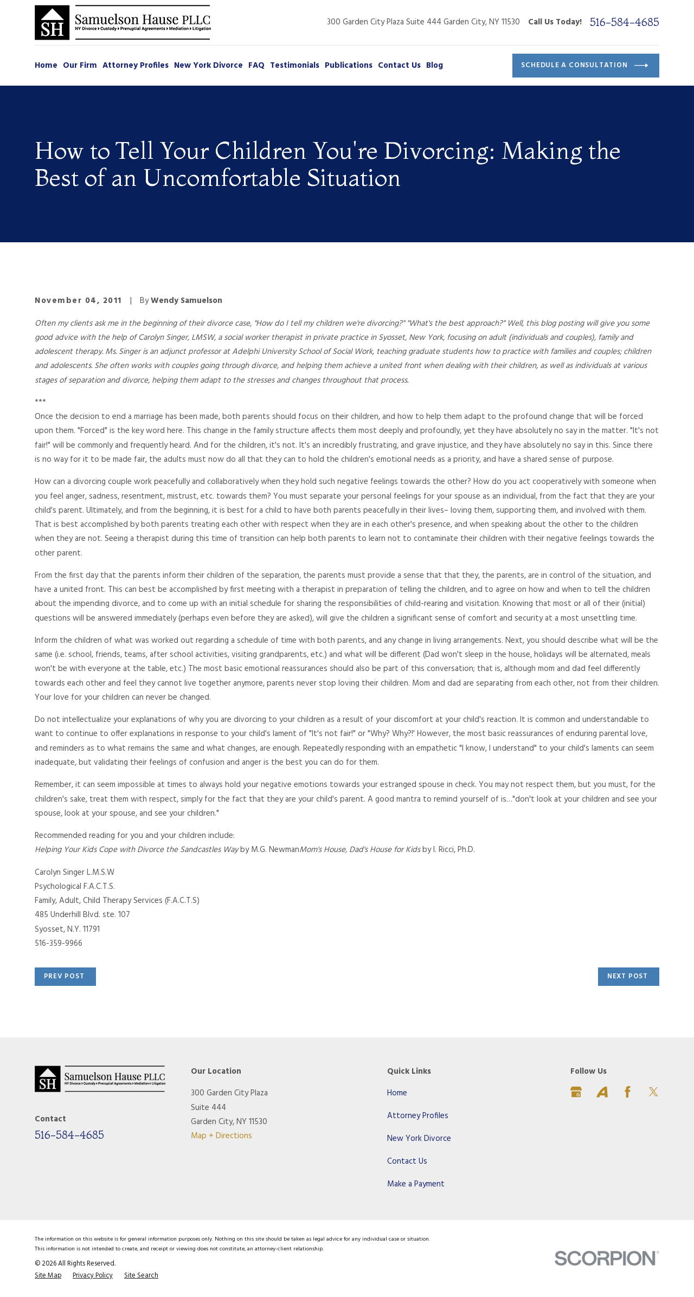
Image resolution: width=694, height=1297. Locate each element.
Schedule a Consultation (584, 66)
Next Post (627, 976)
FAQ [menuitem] (256, 65)
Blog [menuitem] (434, 65)
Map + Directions (221, 1136)
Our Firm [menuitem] (80, 65)
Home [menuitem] (46, 65)
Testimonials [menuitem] (294, 65)
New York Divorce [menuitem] (208, 65)
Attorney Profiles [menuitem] (135, 65)
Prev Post (64, 976)
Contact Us (407, 1161)
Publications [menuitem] (348, 65)
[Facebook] (627, 1092)
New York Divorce (419, 1138)
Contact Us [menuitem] (399, 65)
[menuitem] (48, 1276)
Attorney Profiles (417, 1115)
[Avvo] (602, 1092)
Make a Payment (416, 1184)
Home (397, 1093)
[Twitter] (653, 1092)
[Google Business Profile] (576, 1092)
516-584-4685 (624, 22)
